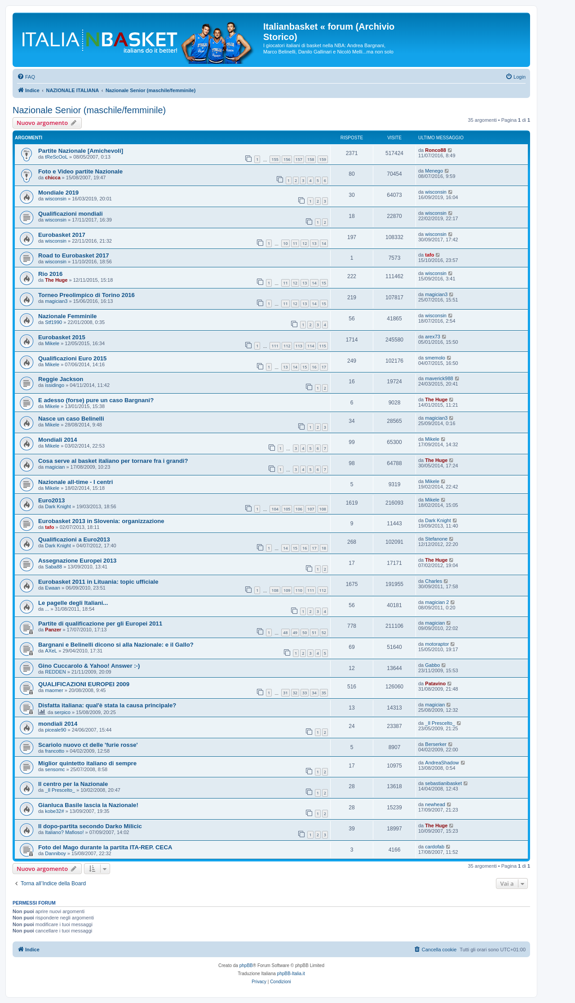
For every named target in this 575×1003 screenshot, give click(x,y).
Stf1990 (53, 322)
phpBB (246, 965)
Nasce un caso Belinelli (71, 418)
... (47, 609)
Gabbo (432, 665)
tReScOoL (56, 157)
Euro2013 (51, 500)
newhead (435, 804)
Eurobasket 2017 (61, 234)
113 (299, 346)
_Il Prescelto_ (440, 723)
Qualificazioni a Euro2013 (74, 539)
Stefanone (436, 538)
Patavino (435, 683)
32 (295, 693)
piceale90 (55, 729)
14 (324, 243)
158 (310, 159)
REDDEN (55, 672)
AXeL (51, 650)
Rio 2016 (50, 274)
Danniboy (55, 853)
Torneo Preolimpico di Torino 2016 (86, 295)
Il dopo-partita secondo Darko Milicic (90, 826)
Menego (434, 170)
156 (286, 159)
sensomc (55, 769)
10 (285, 243)
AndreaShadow (442, 762)
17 (324, 367)
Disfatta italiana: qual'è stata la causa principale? (107, 705)
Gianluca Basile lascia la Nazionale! (88, 805)
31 (285, 693)
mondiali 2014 (57, 723)
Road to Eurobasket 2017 (73, 255)
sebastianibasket (443, 783)
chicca (52, 177)
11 (295, 243)
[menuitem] (26, 76)
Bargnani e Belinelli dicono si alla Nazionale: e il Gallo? (116, 644)
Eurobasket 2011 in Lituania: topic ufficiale (98, 581)
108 (322, 509)
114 (310, 346)
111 (274, 346)
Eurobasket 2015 (61, 337)
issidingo (54, 385)
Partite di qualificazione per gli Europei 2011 (100, 623)
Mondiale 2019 (58, 192)
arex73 (432, 336)
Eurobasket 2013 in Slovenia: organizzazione (101, 521)
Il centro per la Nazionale (73, 784)
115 (322, 346)
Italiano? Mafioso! (64, 832)
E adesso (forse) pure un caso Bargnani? (96, 400)
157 (299, 159)
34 (314, 693)
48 (285, 632)
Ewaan (52, 587)
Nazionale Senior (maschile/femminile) (89, 110)
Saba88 (53, 566)
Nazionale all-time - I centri (75, 482)
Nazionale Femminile (67, 316)
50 (304, 632)
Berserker (436, 744)
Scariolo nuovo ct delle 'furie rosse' (88, 744)
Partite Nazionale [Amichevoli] (80, 150)
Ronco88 (435, 150)
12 (304, 243)
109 (286, 590)
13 (314, 243)
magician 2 (437, 602)
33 (304, 693)
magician (55, 467)
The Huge (56, 280)
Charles (433, 581)
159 (322, 159)
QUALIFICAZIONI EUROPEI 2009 (83, 684)
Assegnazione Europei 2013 (77, 560)
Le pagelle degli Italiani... (73, 602)
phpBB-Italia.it (291, 973)
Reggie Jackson (60, 379)
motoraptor (437, 644)
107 (310, 509)
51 (314, 632)
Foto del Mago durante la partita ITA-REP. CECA (105, 847)
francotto (54, 751)
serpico (62, 712)
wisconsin (55, 198)
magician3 (56, 301)
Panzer (53, 629)
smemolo (435, 357)
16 (314, 367)
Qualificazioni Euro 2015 (72, 358)
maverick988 (439, 378)
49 (295, 632)
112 (286, 346)
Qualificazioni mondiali (70, 213)
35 (324, 693)
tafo (429, 254)
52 (324, 632)
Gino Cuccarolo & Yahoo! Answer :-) (89, 665)
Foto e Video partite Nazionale (80, 171)
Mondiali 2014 (57, 439)
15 (324, 283)
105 (286, 509)
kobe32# (54, 811)
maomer (54, 690)
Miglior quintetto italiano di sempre (87, 763)
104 (274, 509)
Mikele (52, 343)
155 (274, 159)
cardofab (434, 846)
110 (299, 590)
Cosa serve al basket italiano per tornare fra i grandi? (113, 460)
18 (324, 548)
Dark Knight (58, 506)
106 (299, 509)
